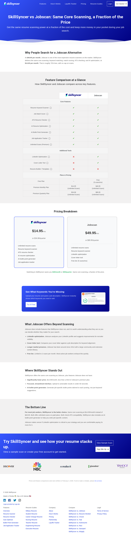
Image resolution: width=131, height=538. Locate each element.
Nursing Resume (31, 520)
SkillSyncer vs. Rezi (75, 526)
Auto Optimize (8, 520)
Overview (6, 511)
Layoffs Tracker (70, 4)
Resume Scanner (9, 514)
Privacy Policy (102, 514)
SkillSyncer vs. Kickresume (78, 523)
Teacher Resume (31, 523)
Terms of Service (103, 511)
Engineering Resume (33, 526)
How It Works (56, 4)
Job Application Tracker (11, 526)
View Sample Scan (104, 443)
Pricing (83, 4)
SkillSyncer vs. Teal (75, 520)
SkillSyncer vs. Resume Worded (80, 514)
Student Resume (31, 514)
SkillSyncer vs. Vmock (76, 517)
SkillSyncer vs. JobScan (77, 511)
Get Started (121, 4)
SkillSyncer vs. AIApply (76, 531)
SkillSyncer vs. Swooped (77, 528)
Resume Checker (9, 517)
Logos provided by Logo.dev (11, 504)
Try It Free (31, 305)
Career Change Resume (34, 517)
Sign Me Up (103, 449)
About (51, 511)
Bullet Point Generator (10, 523)
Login (110, 4)
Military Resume (31, 511)
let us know (98, 481)
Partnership (53, 520)
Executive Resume (32, 528)
